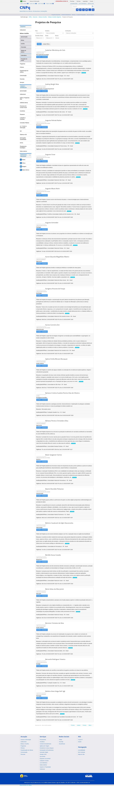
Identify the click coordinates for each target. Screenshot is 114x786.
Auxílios (23, 43)
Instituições (68, 30)
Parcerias (22, 79)
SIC (21, 131)
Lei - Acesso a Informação (23, 127)
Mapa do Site (91, 3)
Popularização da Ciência (24, 71)
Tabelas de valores (23, 51)
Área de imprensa (90, 14)
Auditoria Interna (24, 102)
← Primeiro (72, 725)
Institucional (23, 30)
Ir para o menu (33, 3)
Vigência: (39, 78)
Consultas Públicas (24, 122)
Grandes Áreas (39, 35)
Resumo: (38, 66)
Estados (47, 30)
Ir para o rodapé (50, 3)
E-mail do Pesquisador (81, 14)
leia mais (83, 72)
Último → (90, 725)
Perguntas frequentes (56, 14)
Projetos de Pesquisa (67, 17)
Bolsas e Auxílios (43, 17)
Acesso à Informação (23, 87)
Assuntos (35, 17)
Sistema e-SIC (23, 134)
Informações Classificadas (23, 138)
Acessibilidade (74, 3)
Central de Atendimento (66, 14)
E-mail (38, 56)
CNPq (30, 17)
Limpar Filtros (46, 44)
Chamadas (23, 47)
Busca (56, 35)
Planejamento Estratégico (23, 147)
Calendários (24, 55)
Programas (22, 63)
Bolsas (22, 40)
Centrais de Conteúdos (23, 155)
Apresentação (24, 36)
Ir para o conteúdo (24, 3)
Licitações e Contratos (23, 118)
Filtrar (39, 44)
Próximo (84, 725)
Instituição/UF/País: (41, 75)
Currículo (44, 56)
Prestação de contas (24, 59)
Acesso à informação (34, 1)
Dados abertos (23, 151)
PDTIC (21, 142)
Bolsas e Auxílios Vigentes (54, 17)
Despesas (22, 114)
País (36, 30)
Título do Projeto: (41, 61)
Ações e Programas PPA (24, 98)
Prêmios (22, 67)
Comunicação (23, 75)
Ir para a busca (41, 3)
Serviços (73, 14)
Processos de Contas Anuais (23, 106)
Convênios (22, 111)
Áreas (46, 35)
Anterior (78, 725)
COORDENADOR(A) (41, 51)
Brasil (24, 1)
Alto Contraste (82, 3)
